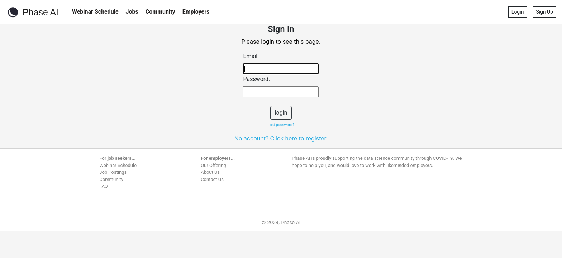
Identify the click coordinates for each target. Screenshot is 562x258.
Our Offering (213, 165)
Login (517, 12)
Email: (250, 56)
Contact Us (212, 179)
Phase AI (32, 12)
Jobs (132, 11)
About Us (210, 172)
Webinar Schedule (95, 11)
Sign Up (544, 12)
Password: (256, 79)
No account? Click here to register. (281, 138)
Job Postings (113, 172)
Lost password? (281, 125)
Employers (196, 11)
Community (160, 11)
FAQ (103, 186)
